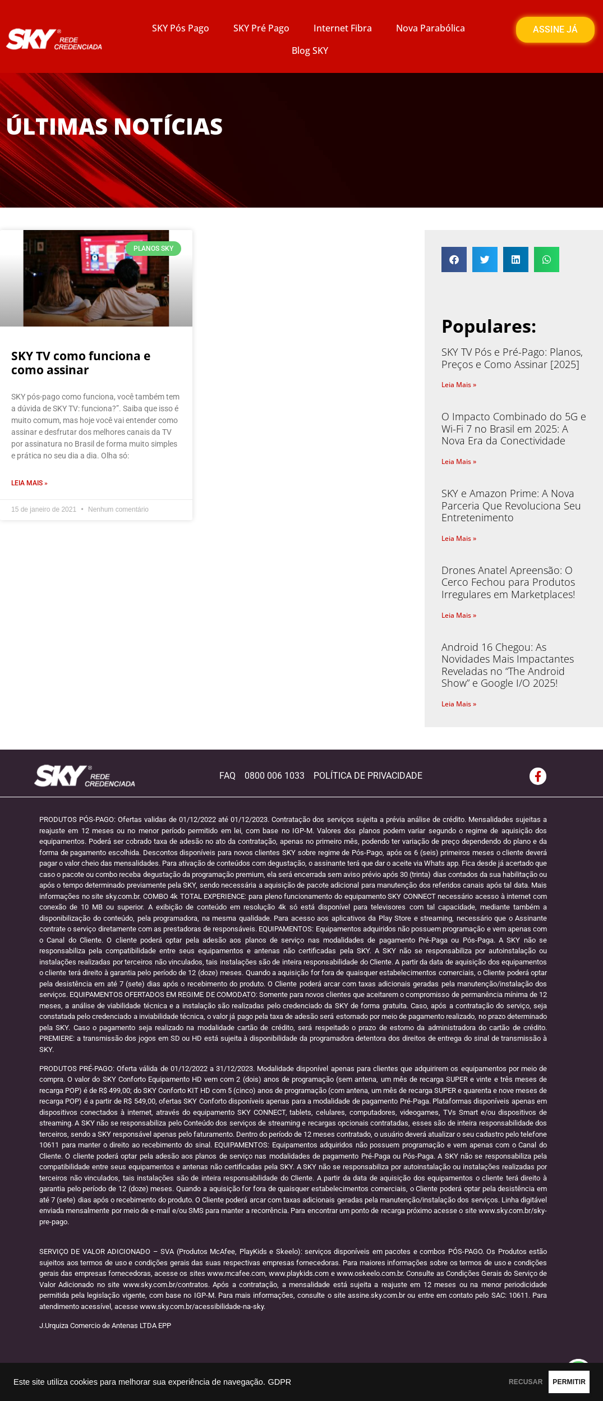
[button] (454, 259)
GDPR (279, 1381)
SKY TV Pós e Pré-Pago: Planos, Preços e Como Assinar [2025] (512, 358)
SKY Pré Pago (261, 28)
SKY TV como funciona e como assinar (80, 363)
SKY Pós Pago (180, 28)
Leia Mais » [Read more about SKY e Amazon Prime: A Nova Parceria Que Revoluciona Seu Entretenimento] (458, 538)
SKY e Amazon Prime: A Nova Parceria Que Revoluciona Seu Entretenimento (511, 505)
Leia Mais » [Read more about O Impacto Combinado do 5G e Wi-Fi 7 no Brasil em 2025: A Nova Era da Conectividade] (458, 461)
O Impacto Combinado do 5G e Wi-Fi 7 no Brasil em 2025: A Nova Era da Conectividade (513, 428)
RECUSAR (479, 1382)
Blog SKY (310, 50)
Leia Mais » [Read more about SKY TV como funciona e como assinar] (29, 483)
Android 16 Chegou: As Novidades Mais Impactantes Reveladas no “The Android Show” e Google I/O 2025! (507, 665)
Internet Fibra (343, 28)
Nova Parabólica (430, 28)
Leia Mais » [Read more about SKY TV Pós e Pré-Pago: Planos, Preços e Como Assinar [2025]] (458, 384)
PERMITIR (553, 1382)
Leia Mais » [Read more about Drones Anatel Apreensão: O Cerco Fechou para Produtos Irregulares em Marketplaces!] (458, 615)
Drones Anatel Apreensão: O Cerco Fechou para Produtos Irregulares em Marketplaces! (508, 582)
